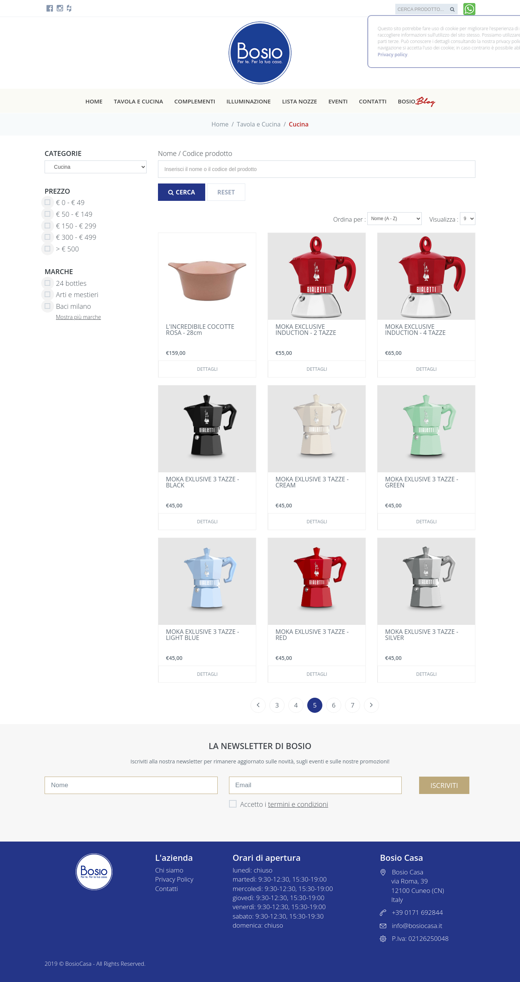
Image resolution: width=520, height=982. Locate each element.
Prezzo (57, 191)
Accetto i (278, 804)
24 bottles (66, 283)
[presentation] (102, 810)
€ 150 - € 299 (70, 226)
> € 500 (62, 249)
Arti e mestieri (71, 295)
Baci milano (68, 306)
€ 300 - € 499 (70, 237)
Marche (59, 271)
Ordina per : (350, 219)
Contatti (373, 101)
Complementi (194, 101)
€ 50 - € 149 (68, 214)
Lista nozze (299, 101)
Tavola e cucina (138, 101)
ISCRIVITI (444, 785)
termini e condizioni (298, 804)
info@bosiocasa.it (417, 925)
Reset (226, 192)
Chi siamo (169, 870)
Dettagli (207, 369)
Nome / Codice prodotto (195, 153)
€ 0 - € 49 (65, 203)
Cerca (181, 192)
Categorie (63, 153)
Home (93, 101)
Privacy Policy (174, 879)
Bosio (416, 101)
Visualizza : (444, 219)
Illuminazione (248, 101)
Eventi (338, 101)
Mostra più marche (78, 317)
